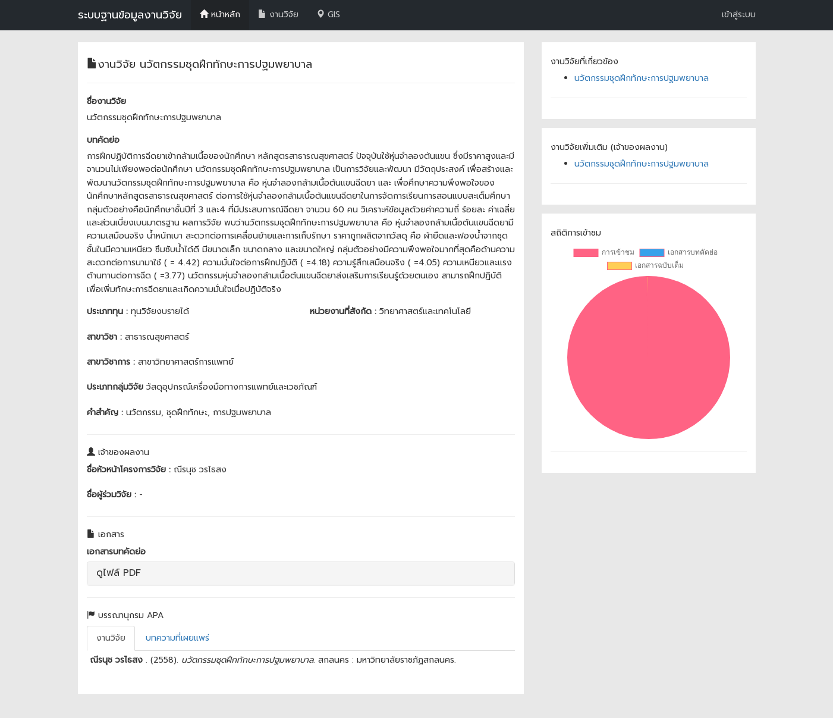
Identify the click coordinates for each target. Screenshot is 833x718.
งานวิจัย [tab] (110, 638)
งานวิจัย (278, 14)
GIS (328, 14)
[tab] (300, 573)
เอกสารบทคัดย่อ (116, 551)
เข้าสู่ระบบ (739, 14)
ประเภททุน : (107, 311)
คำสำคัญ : (105, 412)
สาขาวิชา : (104, 337)
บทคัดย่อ (103, 140)
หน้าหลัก (220, 14)
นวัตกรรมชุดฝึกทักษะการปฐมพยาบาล (641, 78)
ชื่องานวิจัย (106, 101)
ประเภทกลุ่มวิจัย (115, 387)
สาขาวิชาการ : (111, 362)
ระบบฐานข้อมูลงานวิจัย (130, 15)
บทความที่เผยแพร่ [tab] (177, 638)
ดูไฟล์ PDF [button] (118, 573)
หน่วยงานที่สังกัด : (343, 311)
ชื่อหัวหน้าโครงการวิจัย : (129, 469)
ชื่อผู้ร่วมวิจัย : (111, 494)
